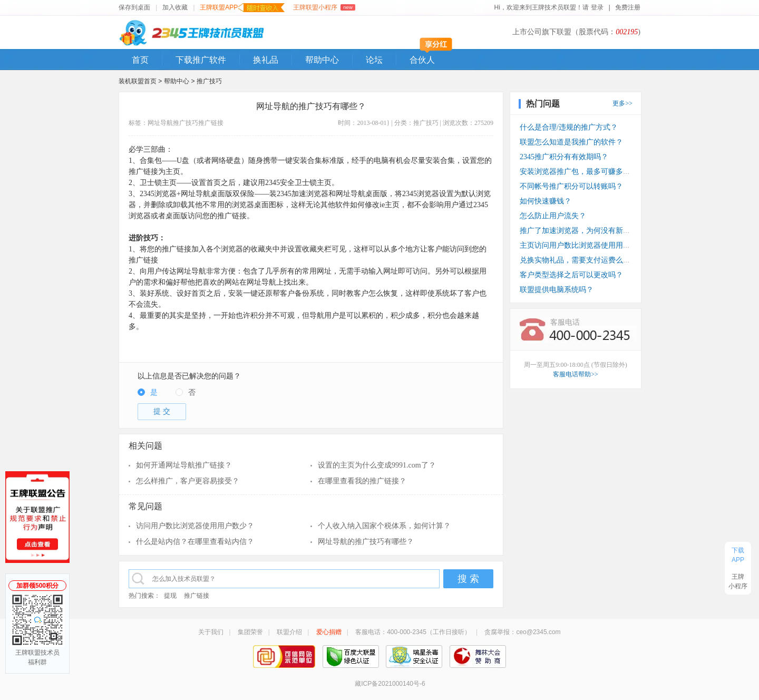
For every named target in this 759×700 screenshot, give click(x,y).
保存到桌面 (134, 7)
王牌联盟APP (242, 7)
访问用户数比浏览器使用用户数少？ (195, 526)
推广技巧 (209, 81)
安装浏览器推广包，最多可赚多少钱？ (582, 172)
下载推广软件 (201, 59)
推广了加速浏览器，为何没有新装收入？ (586, 231)
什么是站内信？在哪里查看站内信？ (195, 542)
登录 (597, 7)
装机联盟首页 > (140, 81)
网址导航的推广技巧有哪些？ (366, 542)
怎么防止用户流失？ (553, 216)
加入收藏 (175, 7)
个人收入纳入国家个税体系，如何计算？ (384, 526)
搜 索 (468, 578)
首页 (140, 59)
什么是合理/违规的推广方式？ (569, 127)
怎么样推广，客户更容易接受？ (187, 481)
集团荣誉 (250, 632)
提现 (170, 595)
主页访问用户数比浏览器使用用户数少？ (586, 245)
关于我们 (210, 632)
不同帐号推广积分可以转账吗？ (571, 186)
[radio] (148, 392)
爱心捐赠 (329, 632)
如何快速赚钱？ (545, 201)
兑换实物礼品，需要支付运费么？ (575, 260)
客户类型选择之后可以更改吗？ (571, 275)
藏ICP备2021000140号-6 (390, 683)
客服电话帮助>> (575, 374)
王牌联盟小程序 (324, 7)
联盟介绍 (289, 632)
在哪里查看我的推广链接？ (362, 481)
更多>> (622, 103)
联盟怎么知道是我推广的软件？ (571, 142)
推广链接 (210, 123)
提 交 (161, 411)
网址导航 (160, 123)
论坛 (374, 59)
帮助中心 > (180, 81)
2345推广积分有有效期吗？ (564, 157)
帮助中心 (322, 59)
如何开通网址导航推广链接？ (184, 465)
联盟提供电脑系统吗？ (556, 290)
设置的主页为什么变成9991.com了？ (377, 465)
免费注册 (627, 7)
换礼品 (265, 59)
